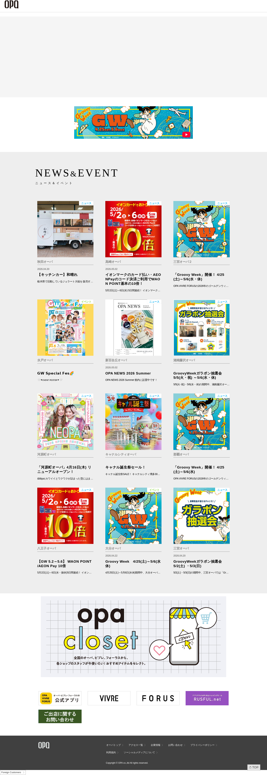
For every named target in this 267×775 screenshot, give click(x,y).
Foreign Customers (11, 772)
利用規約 (111, 752)
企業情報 (155, 745)
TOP (255, 767)
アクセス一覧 (135, 745)
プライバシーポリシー (202, 745)
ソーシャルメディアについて (139, 752)
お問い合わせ (175, 745)
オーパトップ (113, 745)
